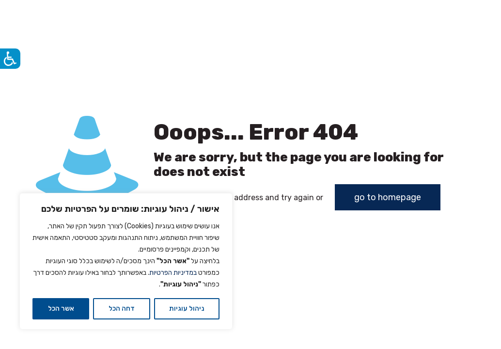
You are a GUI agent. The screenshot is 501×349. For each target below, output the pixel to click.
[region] (126, 261)
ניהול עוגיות (186, 308)
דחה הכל (122, 308)
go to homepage (387, 197)
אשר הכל (61, 308)
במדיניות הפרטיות (173, 273)
